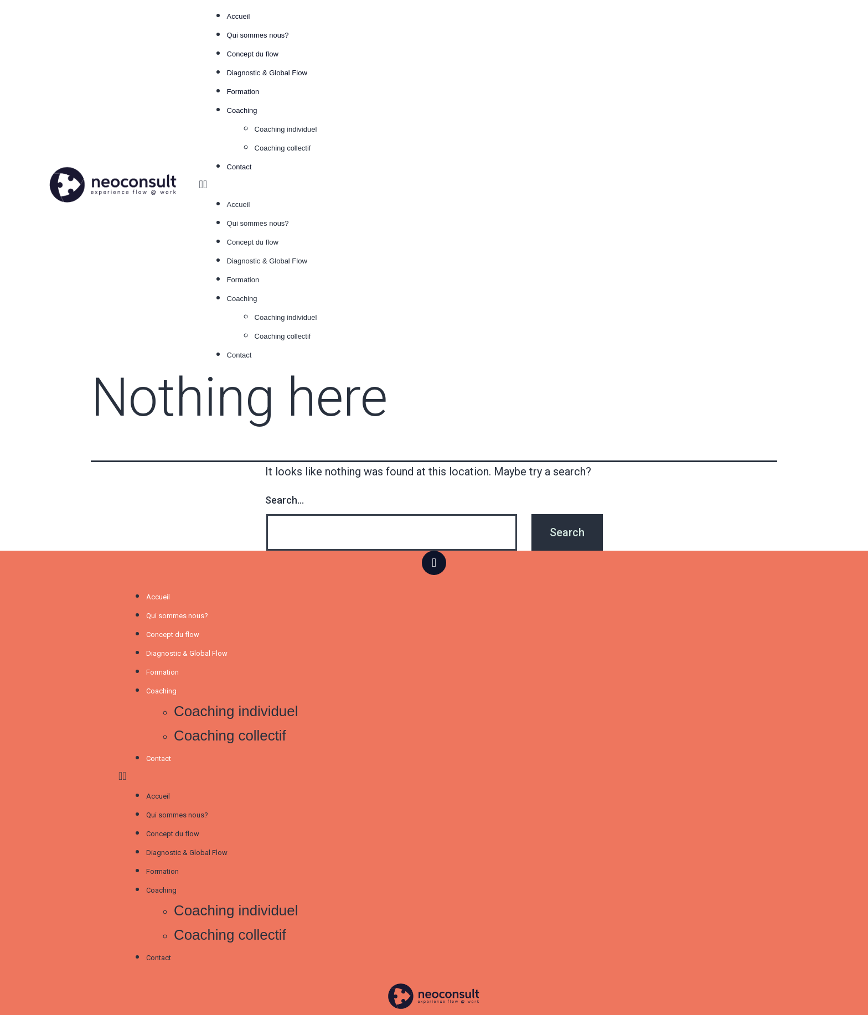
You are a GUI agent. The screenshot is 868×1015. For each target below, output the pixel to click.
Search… (284, 500)
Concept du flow (252, 54)
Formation (243, 91)
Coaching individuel (286, 129)
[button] (514, 184)
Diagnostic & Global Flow (268, 73)
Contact (239, 167)
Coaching (242, 110)
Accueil (238, 16)
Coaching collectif (283, 148)
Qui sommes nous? (258, 35)
